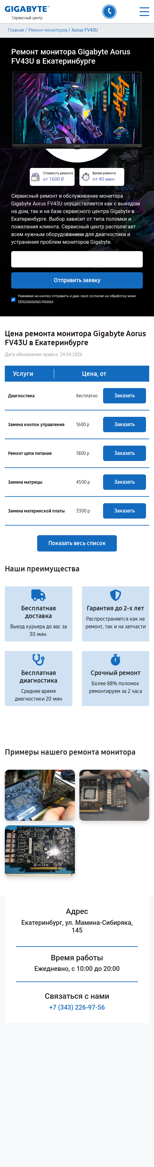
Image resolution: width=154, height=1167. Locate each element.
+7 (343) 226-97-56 (77, 1007)
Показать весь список (77, 543)
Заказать (124, 396)
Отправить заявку (77, 280)
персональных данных (35, 301)
